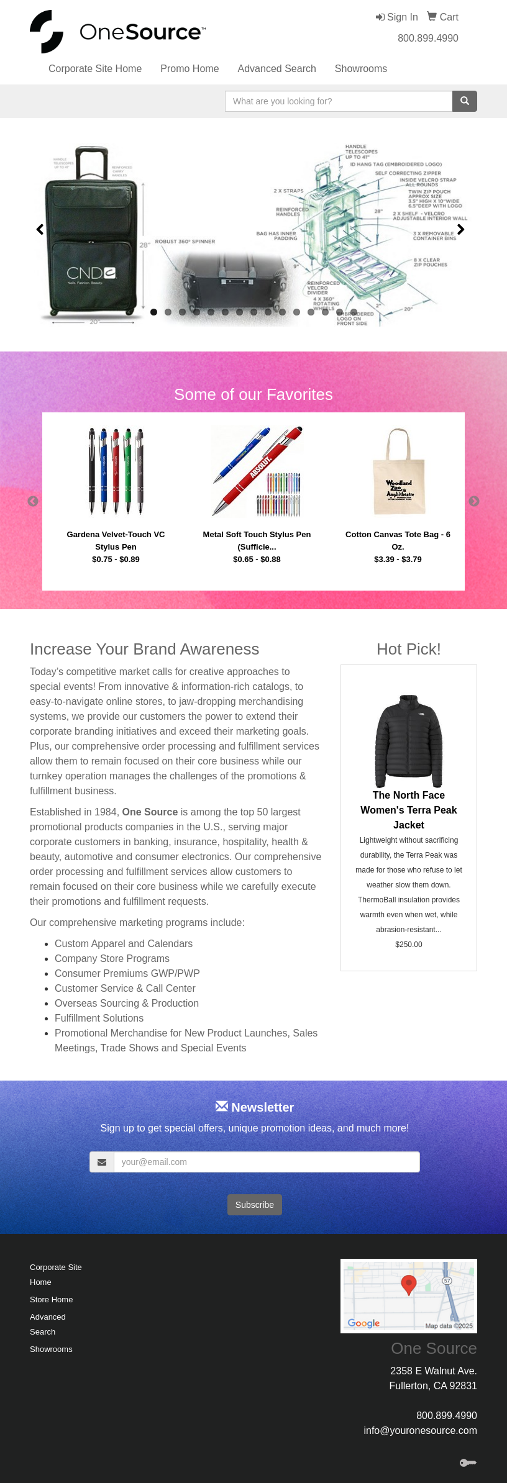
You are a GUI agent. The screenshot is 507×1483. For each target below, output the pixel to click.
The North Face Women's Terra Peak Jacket (408, 810)
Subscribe (254, 1205)
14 (339, 312)
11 (296, 312)
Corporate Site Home (95, 68)
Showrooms (361, 68)
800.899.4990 (428, 38)
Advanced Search (277, 68)
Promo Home (189, 68)
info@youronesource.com (420, 1430)
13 (325, 312)
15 (353, 312)
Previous (33, 502)
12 (311, 312)
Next (474, 502)
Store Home (51, 1299)
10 (282, 312)
